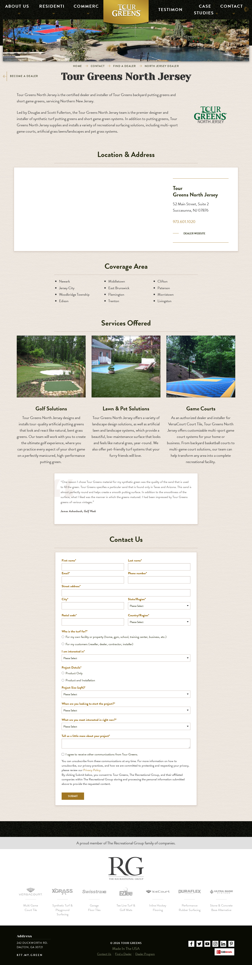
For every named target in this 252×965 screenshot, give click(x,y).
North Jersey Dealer (162, 66)
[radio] (126, 637)
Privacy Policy (91, 770)
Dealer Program (145, 950)
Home (77, 66)
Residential (50, 9)
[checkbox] (126, 640)
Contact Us (104, 950)
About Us (15, 9)
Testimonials (168, 9)
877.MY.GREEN (30, 955)
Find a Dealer (124, 66)
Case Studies (204, 9)
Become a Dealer (20, 76)
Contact (230, 9)
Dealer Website (194, 233)
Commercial (84, 9)
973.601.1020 (184, 222)
